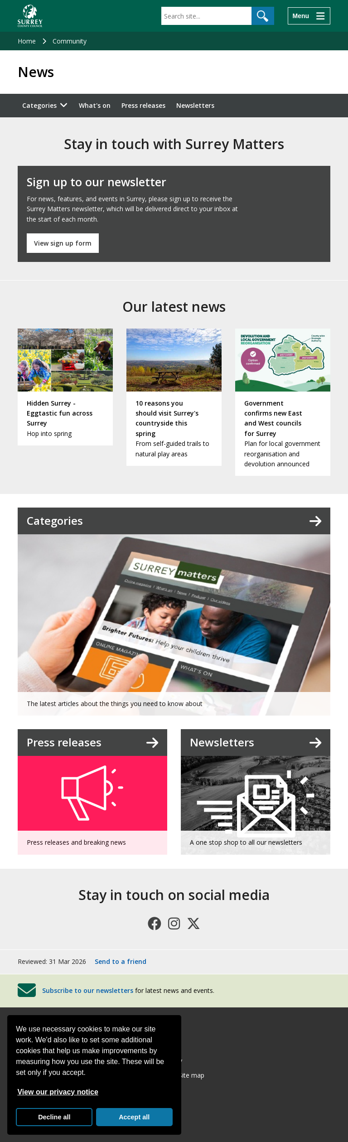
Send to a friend (120, 961)
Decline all (54, 1117)
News (36, 72)
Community (70, 41)
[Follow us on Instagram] (174, 923)
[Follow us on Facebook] (154, 923)
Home (27, 41)
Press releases (143, 105)
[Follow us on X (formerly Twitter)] (193, 923)
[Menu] (309, 15)
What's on (95, 105)
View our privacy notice (57, 1092)
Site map (191, 1075)
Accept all (134, 1117)
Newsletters (195, 105)
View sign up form (63, 243)
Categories (39, 105)
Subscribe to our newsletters (87, 990)
